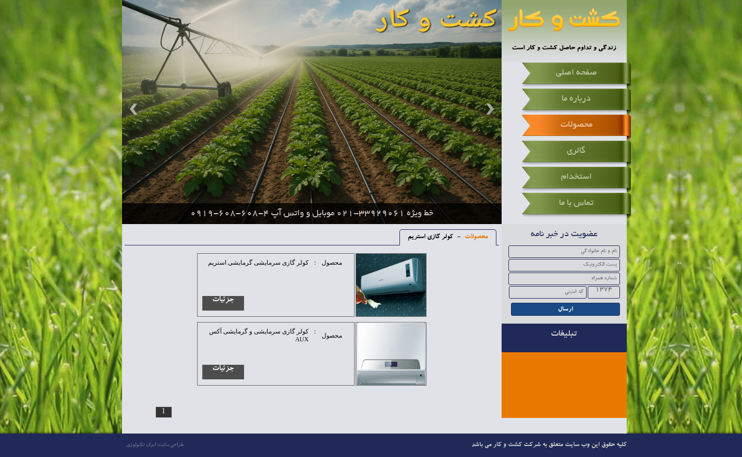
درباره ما (576, 99)
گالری (576, 151)
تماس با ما (576, 203)
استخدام (576, 177)
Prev (135, 109)
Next (488, 109)
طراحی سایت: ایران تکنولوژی (155, 445)
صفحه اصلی (576, 73)
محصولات (576, 125)
